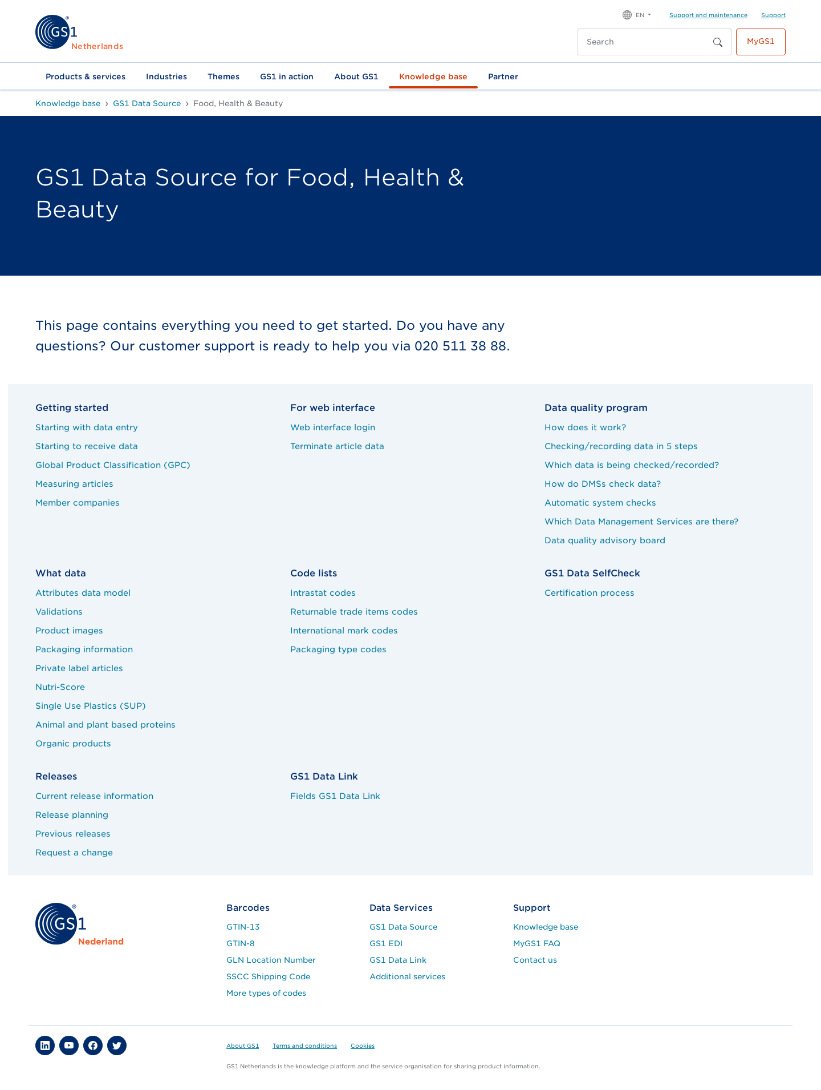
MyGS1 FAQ (536, 943)
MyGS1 (761, 41)
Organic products (73, 743)
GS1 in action (287, 76)
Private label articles (79, 668)
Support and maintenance (708, 14)
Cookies (363, 1045)
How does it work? (585, 427)
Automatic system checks (600, 502)
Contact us (535, 959)
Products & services (85, 76)
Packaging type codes (338, 649)
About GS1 (356, 76)
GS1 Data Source (403, 926)
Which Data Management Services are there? (641, 521)
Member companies (77, 502)
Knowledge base (433, 76)
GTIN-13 (243, 926)
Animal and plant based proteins (105, 724)
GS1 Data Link (397, 959)
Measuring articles (74, 484)
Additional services (407, 976)
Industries (166, 76)
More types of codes (266, 993)
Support (773, 14)
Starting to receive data (86, 446)
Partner (503, 76)
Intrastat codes (323, 593)
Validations (59, 611)
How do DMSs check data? (602, 484)
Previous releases (73, 833)
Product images (69, 630)
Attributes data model (83, 593)
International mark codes (344, 630)
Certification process (589, 593)
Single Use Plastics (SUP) (90, 705)
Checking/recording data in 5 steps (621, 446)
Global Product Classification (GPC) (112, 465)
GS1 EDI (386, 943)
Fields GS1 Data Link (335, 796)
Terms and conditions (305, 1045)
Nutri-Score (60, 687)
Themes (223, 76)
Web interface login (332, 427)
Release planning (71, 814)
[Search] (643, 42)
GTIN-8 (240, 943)
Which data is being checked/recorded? (631, 465)
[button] (637, 14)
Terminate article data (337, 446)
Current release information (94, 796)
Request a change (74, 852)
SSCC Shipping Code (268, 976)
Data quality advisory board (604, 540)
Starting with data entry (86, 427)
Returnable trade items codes (354, 611)
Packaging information (84, 649)
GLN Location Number (271, 959)
